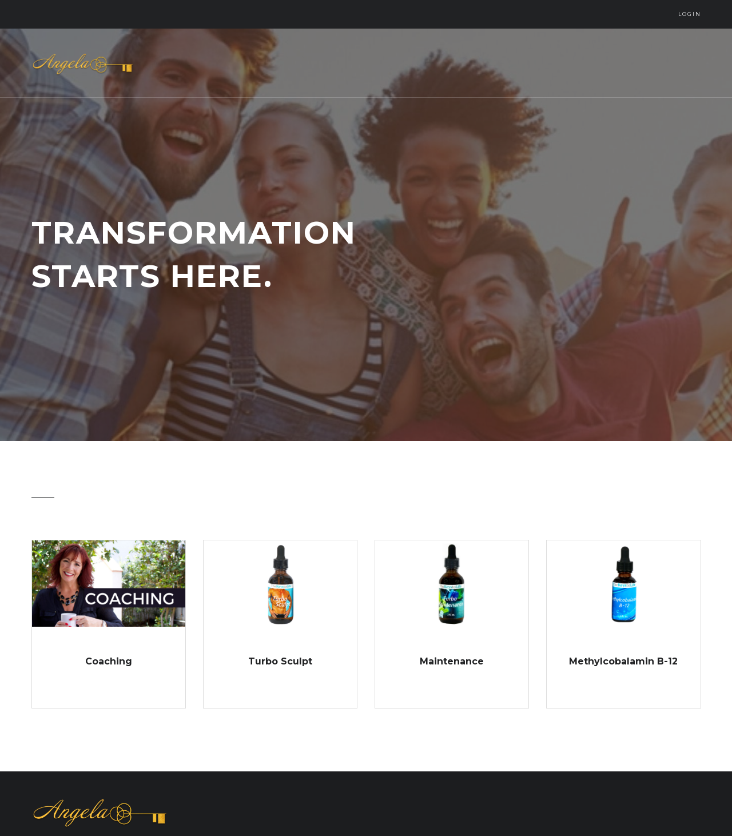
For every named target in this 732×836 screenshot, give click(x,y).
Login (689, 14)
